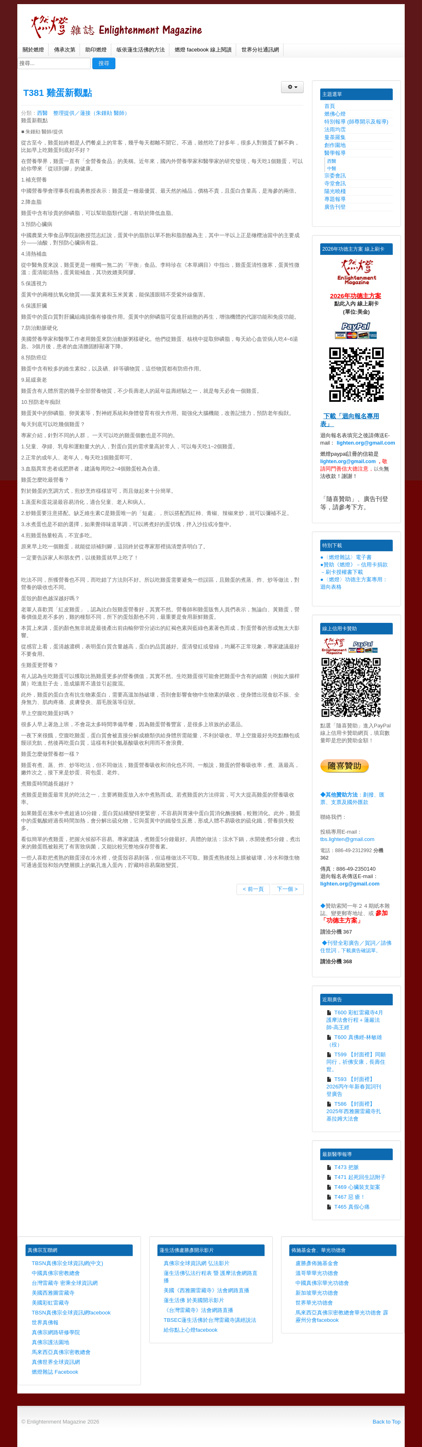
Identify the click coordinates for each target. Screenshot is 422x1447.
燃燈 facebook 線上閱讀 (203, 50)
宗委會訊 (335, 175)
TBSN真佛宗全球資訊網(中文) (67, 1263)
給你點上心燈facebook (191, 1330)
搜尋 (103, 63)
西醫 (331, 160)
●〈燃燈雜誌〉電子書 (346, 557)
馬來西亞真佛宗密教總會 (61, 1352)
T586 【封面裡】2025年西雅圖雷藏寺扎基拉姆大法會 (353, 1111)
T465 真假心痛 (348, 1207)
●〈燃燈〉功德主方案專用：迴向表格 (354, 583)
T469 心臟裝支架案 (353, 1187)
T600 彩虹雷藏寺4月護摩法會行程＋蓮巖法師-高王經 (354, 1019)
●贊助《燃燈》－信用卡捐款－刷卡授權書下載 (354, 568)
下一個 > (287, 889)
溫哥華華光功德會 (316, 1273)
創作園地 (335, 145)
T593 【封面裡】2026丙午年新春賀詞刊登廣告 (353, 1086)
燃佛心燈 (335, 114)
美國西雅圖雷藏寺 (53, 1293)
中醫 (331, 168)
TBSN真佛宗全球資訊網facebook (71, 1313)
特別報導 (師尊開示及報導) (356, 122)
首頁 (329, 106)
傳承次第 (64, 50)
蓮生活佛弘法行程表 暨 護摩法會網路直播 (211, 1277)
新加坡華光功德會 (316, 1293)
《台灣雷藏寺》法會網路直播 (198, 1310)
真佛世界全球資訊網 (56, 1362)
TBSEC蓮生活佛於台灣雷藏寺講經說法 (210, 1320)
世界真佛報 (45, 1322)
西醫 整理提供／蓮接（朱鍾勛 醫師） (83, 113)
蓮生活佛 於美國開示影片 (194, 1300)
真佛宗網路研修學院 (56, 1332)
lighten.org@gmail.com (366, 443)
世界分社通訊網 (260, 50)
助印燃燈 (96, 50)
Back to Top (387, 1422)
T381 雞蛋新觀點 (57, 93)
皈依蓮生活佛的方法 (141, 50)
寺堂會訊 (335, 183)
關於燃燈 (33, 50)
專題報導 (335, 199)
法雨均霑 (335, 129)
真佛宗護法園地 (50, 1342)
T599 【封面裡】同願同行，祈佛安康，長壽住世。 (356, 1061)
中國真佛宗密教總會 (56, 1273)
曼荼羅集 (335, 137)
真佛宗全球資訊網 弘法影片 (197, 1263)
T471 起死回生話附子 (356, 1177)
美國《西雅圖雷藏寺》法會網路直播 (206, 1290)
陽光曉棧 (335, 191)
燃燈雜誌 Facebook (55, 1372)
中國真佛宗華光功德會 (322, 1283)
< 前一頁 (253, 889)
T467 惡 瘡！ (346, 1197)
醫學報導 (335, 153)
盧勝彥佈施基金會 (316, 1263)
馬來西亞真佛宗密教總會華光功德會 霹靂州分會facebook (341, 1316)
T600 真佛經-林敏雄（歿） (354, 1041)
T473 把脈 (342, 1167)
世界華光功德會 (314, 1303)
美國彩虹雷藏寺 (50, 1303)
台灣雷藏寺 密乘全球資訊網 (65, 1283)
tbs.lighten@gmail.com (347, 839)
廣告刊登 (335, 207)
